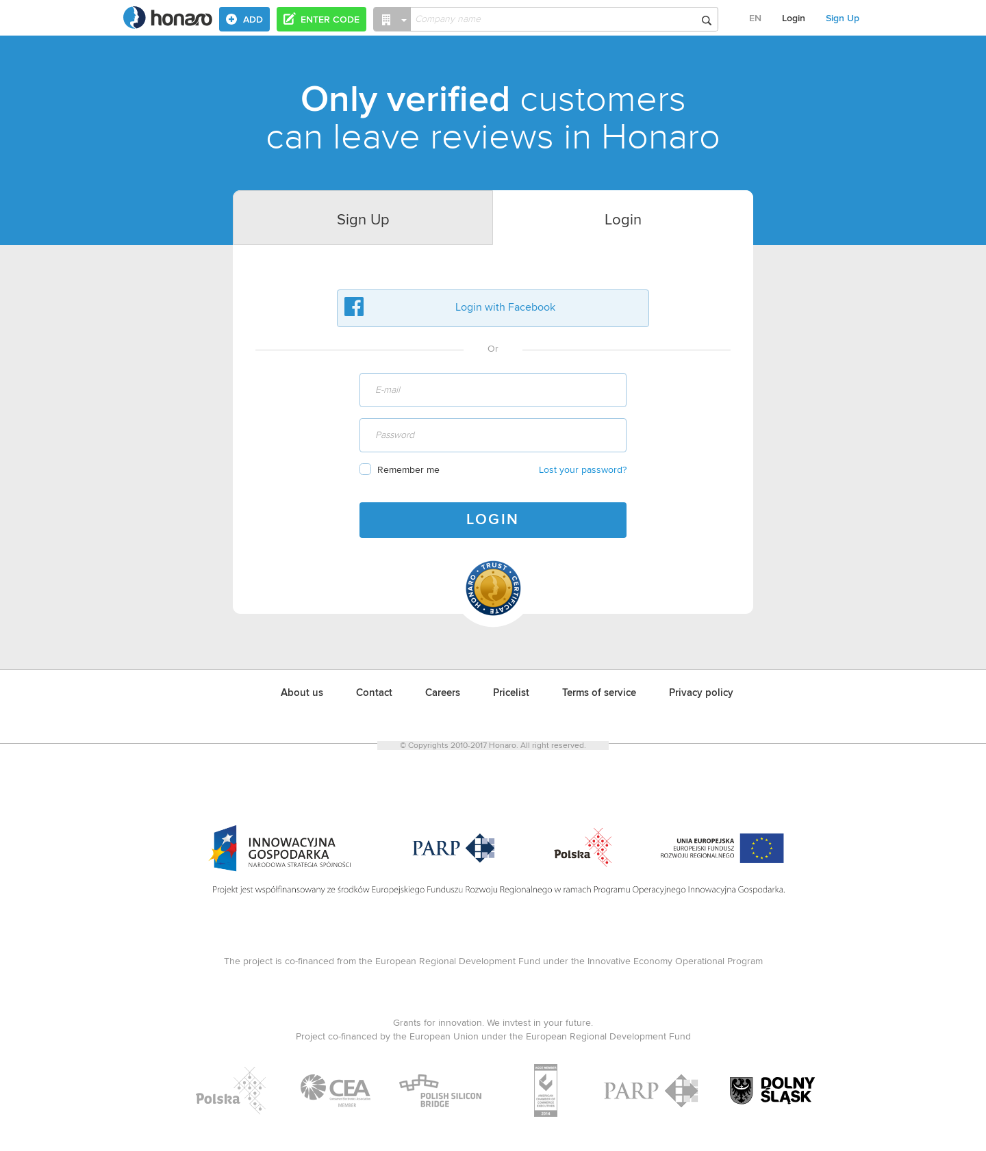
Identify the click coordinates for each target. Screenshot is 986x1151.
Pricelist (511, 692)
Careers (442, 692)
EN (755, 18)
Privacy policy (701, 692)
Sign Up (842, 18)
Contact (374, 692)
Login (793, 18)
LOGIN (493, 520)
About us (302, 692)
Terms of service (599, 692)
